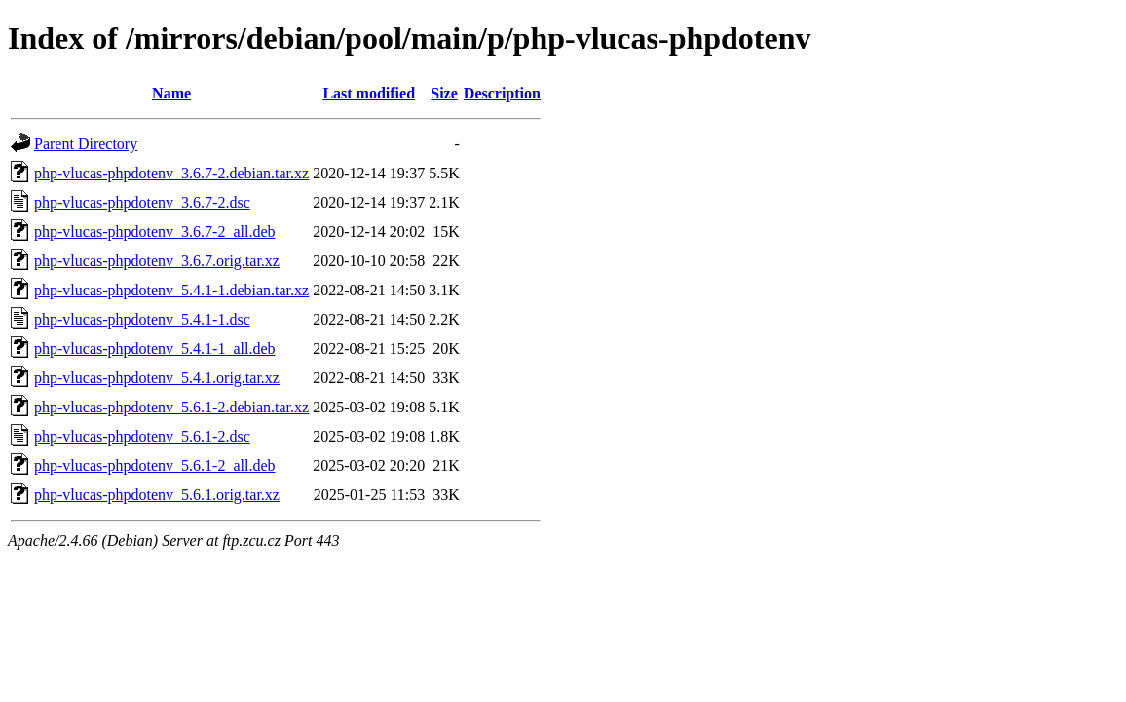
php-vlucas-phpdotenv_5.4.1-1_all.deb (155, 348)
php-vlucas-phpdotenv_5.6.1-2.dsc (142, 436)
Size (444, 93)
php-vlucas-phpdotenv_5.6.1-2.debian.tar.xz (171, 407)
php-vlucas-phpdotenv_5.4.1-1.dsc (142, 319)
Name (171, 93)
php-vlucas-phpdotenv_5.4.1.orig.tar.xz (157, 378)
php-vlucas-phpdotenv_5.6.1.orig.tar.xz (157, 495)
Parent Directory (85, 144)
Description (502, 93)
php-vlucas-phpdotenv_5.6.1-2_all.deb (155, 465)
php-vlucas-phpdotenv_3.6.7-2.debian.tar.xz (171, 173)
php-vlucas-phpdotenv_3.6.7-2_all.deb (155, 231)
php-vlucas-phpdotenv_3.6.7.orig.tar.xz (157, 261)
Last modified (368, 93)
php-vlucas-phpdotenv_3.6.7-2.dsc (142, 202)
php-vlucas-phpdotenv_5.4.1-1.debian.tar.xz (171, 290)
